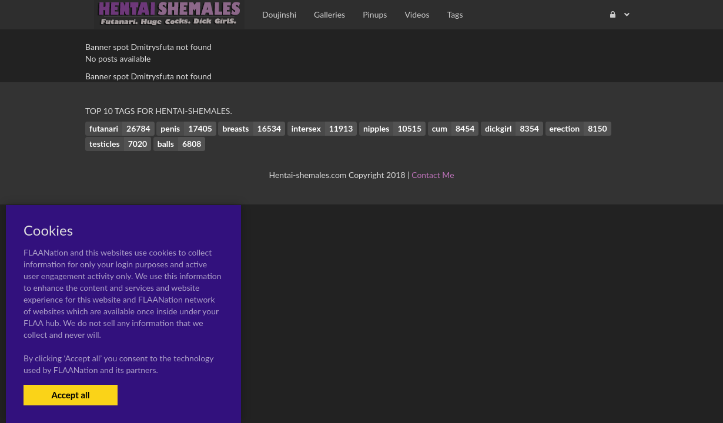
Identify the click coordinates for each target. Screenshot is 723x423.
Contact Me (432, 175)
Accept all (70, 395)
